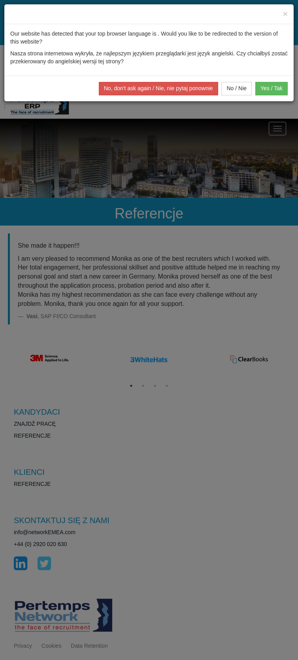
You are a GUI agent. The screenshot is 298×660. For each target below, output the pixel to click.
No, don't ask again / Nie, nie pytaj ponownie (158, 88)
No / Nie (236, 88)
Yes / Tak (271, 88)
